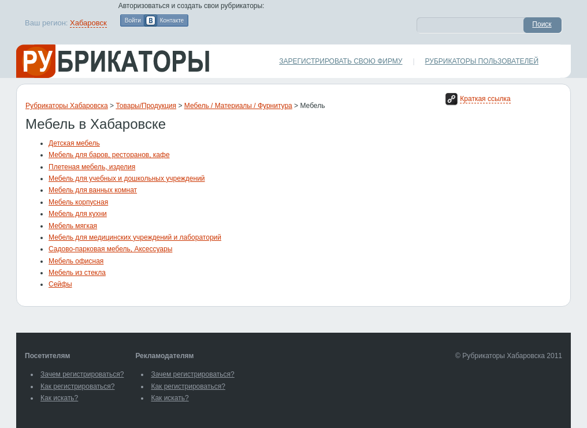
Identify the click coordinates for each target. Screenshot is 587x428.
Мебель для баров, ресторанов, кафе (109, 155)
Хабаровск (88, 22)
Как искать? (59, 398)
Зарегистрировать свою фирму (340, 61)
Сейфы (60, 284)
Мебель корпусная (78, 202)
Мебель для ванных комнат (93, 190)
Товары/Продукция (146, 106)
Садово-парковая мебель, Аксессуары (110, 249)
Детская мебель (74, 143)
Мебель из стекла (77, 273)
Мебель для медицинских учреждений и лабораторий (135, 237)
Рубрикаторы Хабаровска (66, 106)
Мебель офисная (76, 261)
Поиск (541, 24)
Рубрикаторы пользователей (481, 61)
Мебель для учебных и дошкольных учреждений (127, 178)
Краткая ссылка (485, 99)
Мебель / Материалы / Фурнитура (238, 106)
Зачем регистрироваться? (82, 374)
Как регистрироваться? (77, 386)
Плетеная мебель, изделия (92, 167)
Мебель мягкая (73, 226)
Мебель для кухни (78, 214)
